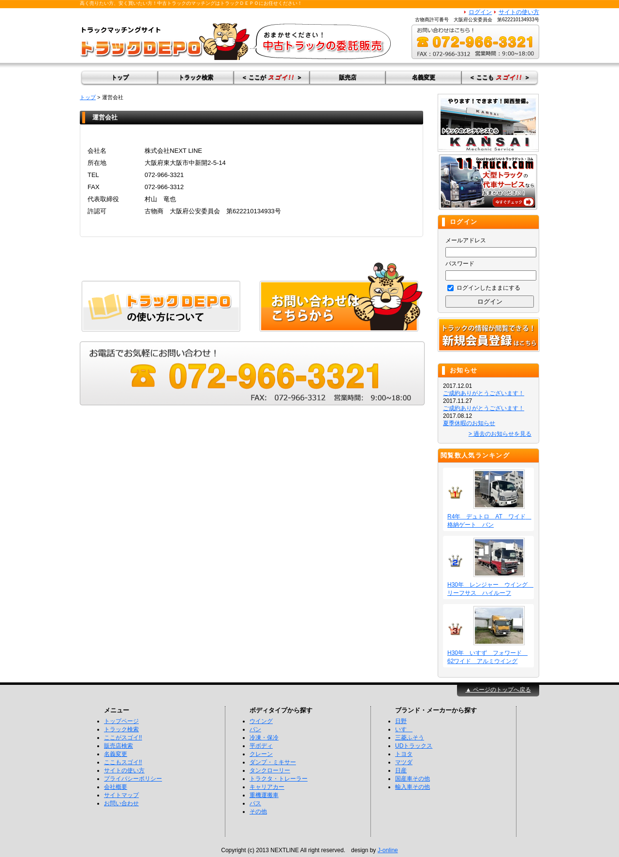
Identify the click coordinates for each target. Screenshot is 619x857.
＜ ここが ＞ (271, 77)
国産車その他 (412, 778)
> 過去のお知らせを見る (500, 433)
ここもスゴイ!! (123, 762)
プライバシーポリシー (133, 778)
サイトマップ (121, 795)
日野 (401, 721)
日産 (401, 770)
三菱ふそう (409, 737)
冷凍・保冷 (264, 737)
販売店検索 (118, 745)
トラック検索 (195, 77)
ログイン (480, 12)
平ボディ (261, 745)
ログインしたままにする (483, 287)
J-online (388, 850)
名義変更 (423, 77)
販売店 (347, 77)
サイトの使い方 (519, 12)
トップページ (121, 721)
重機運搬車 (264, 795)
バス (255, 803)
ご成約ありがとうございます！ (483, 393)
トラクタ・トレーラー (279, 778)
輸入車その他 (412, 786)
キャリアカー (267, 786)
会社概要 (115, 786)
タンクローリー (270, 770)
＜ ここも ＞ (499, 77)
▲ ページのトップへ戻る (498, 689)
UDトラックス (413, 745)
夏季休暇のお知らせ (469, 423)
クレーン (261, 754)
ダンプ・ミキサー (273, 762)
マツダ (404, 762)
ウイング (261, 721)
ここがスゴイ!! (123, 737)
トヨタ (404, 754)
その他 (258, 811)
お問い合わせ (121, 803)
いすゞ (404, 729)
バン (255, 729)
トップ (120, 77)
